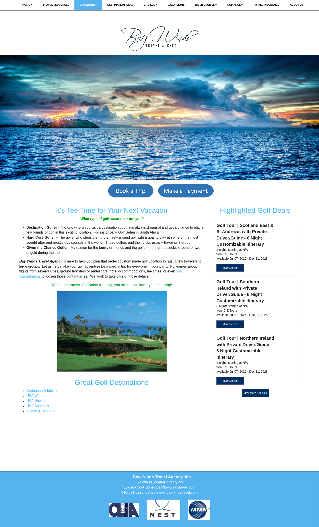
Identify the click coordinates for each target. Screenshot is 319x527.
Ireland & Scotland (40, 411)
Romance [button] (234, 4)
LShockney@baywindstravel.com (171, 492)
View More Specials (255, 393)
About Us (296, 4)
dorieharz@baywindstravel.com (170, 487)
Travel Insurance (266, 4)
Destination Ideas (120, 4)
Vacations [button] (87, 4)
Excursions (176, 4)
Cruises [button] (149, 4)
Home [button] (26, 4)
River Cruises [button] (205, 4)
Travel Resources (56, 4)
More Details (230, 267)
